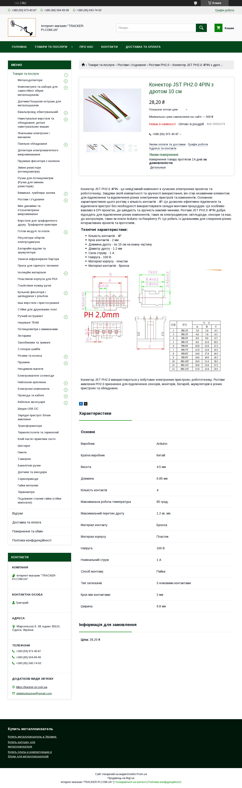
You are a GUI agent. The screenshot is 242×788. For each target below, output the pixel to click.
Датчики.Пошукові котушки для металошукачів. (39, 103)
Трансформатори (30, 425)
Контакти (109, 46)
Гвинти (22, 452)
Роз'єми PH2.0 (159, 65)
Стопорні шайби (29, 349)
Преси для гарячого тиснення (38, 265)
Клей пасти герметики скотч (37, 439)
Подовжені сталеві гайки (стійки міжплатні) (39, 500)
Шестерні (24, 445)
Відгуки (17, 513)
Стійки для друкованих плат (37, 309)
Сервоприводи (28, 478)
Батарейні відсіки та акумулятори (32, 250)
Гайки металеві (28, 485)
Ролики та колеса (30, 355)
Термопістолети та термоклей (38, 432)
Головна (19, 46)
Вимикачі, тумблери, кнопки (36, 192)
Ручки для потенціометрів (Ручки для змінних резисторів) (35, 182)
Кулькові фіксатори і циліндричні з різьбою (33, 294)
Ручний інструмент (30, 316)
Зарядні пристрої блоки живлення (34, 417)
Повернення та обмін (27, 531)
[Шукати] (201, 28)
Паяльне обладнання (32, 143)
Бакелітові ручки (29, 465)
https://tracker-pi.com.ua (31, 687)
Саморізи (24, 459)
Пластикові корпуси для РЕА (38, 279)
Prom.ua (142, 774)
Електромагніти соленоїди (36, 375)
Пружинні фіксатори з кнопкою (39, 161)
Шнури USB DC (28, 408)
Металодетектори (30, 80)
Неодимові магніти (30, 368)
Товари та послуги (50, 46)
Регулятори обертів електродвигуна (31, 239)
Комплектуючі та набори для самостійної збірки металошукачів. (38, 90)
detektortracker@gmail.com (34, 693)
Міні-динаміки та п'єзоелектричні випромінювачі (29, 209)
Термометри (26, 492)
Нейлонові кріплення (32, 382)
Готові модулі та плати (33, 231)
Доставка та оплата (143, 46)
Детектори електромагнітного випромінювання (38, 152)
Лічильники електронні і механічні (34, 135)
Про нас (86, 46)
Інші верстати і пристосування (38, 302)
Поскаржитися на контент (130, 782)
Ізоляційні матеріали (32, 272)
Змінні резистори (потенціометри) (29, 169)
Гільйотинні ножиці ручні (34, 285)
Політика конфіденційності (31, 540)
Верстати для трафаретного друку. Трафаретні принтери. (38, 222)
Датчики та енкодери (32, 472)
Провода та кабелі (31, 395)
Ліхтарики (24, 335)
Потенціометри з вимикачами (38, 329)
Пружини (24, 362)
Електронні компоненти (33, 388)
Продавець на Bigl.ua (121, 778)
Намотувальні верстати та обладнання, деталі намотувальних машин (36, 122)
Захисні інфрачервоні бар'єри (38, 259)
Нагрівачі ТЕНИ (28, 322)
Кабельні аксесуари (31, 402)
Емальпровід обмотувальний (38, 112)
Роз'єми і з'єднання (132, 65)
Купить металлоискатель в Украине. (32, 736)
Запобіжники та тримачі (34, 342)
